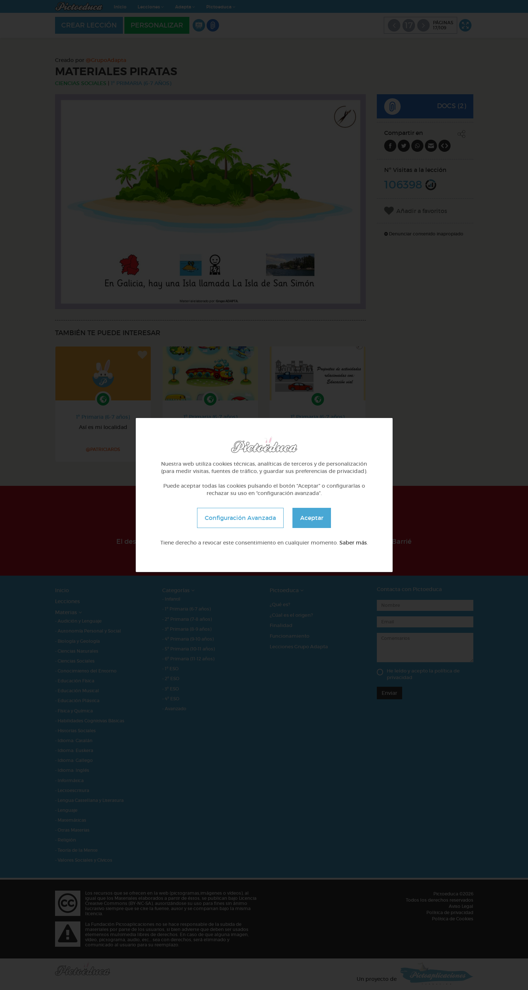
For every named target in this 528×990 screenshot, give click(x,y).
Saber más (353, 542)
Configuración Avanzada (240, 517)
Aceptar (311, 517)
